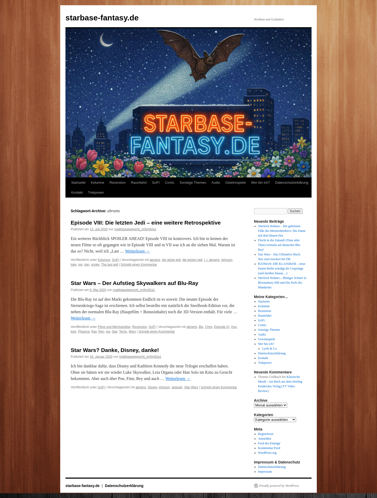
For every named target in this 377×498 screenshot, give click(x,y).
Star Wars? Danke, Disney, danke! (115, 350)
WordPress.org (267, 453)
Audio (216, 182)
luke (73, 264)
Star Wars (191, 387)
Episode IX (221, 327)
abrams (155, 260)
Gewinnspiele (235, 182)
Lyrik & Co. (269, 348)
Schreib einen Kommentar (139, 264)
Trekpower (96, 192)
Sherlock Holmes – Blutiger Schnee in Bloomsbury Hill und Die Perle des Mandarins (282, 282)
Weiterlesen (137, 251)
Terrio (123, 331)
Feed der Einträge (269, 443)
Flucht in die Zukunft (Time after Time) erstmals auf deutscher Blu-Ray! (279, 244)
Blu (201, 327)
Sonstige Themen (193, 182)
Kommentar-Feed (269, 448)
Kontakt (77, 192)
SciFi (155, 182)
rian (86, 264)
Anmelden (264, 438)
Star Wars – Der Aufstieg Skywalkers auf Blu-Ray (134, 283)
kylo (73, 331)
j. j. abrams (212, 260)
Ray (94, 331)
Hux (234, 327)
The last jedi (109, 264)
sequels (177, 387)
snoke (95, 264)
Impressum (265, 471)
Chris (208, 327)
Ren (101, 331)
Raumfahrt (139, 182)
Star (114, 331)
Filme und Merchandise (114, 327)
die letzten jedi (192, 260)
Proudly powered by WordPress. (279, 486)
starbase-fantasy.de (102, 17)
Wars (132, 331)
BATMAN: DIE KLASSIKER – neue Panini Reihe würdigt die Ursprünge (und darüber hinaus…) (282, 268)
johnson (226, 260)
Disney (152, 387)
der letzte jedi (171, 260)
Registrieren (266, 434)
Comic (169, 182)
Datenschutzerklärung (291, 182)
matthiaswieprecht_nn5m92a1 (135, 229)
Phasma (84, 331)
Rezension (117, 182)
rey (80, 264)
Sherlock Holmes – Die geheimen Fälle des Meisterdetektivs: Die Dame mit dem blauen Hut (282, 230)
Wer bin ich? (260, 182)
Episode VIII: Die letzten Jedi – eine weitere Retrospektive (146, 223)
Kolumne (97, 182)
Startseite (78, 182)
